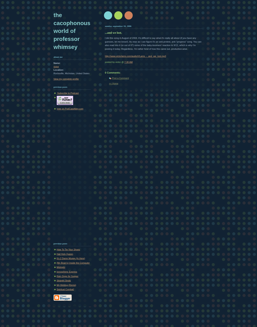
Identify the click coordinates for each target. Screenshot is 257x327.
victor (56, 66)
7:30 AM (128, 62)
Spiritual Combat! (65, 289)
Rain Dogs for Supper (67, 276)
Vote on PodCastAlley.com (70, 108)
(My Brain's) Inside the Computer (73, 263)
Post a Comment (120, 78)
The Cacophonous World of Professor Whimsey (72, 31)
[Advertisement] (66, 175)
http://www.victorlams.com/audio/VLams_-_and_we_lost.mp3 (135, 56)
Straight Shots (64, 280)
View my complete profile (66, 79)
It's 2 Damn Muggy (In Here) (71, 258)
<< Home (113, 83)
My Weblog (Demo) (66, 285)
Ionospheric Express (67, 271)
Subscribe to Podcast (68, 93)
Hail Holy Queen (65, 254)
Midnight (61, 267)
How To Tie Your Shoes (68, 249)
